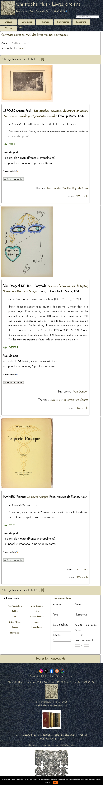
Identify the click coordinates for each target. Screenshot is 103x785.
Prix (77, 640)
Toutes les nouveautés (50, 658)
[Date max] (86, 635)
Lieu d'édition (61, 624)
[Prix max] (86, 645)
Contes (84, 400)
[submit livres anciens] (101, 17)
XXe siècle (82, 196)
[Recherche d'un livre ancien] (87, 17)
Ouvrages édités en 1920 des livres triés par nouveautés (34, 35)
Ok (55, 782)
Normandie (54, 188)
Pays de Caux (80, 188)
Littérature (73, 400)
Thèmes (40, 188)
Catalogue (27, 22)
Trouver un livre (62, 598)
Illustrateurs (64, 391)
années (22, 48)
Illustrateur (81, 614)
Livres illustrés (58, 400)
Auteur (57, 604)
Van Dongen (80, 391)
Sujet (78, 604)
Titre (55, 614)
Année (78, 624)
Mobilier (66, 188)
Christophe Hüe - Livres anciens (48, 4)
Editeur (57, 635)
